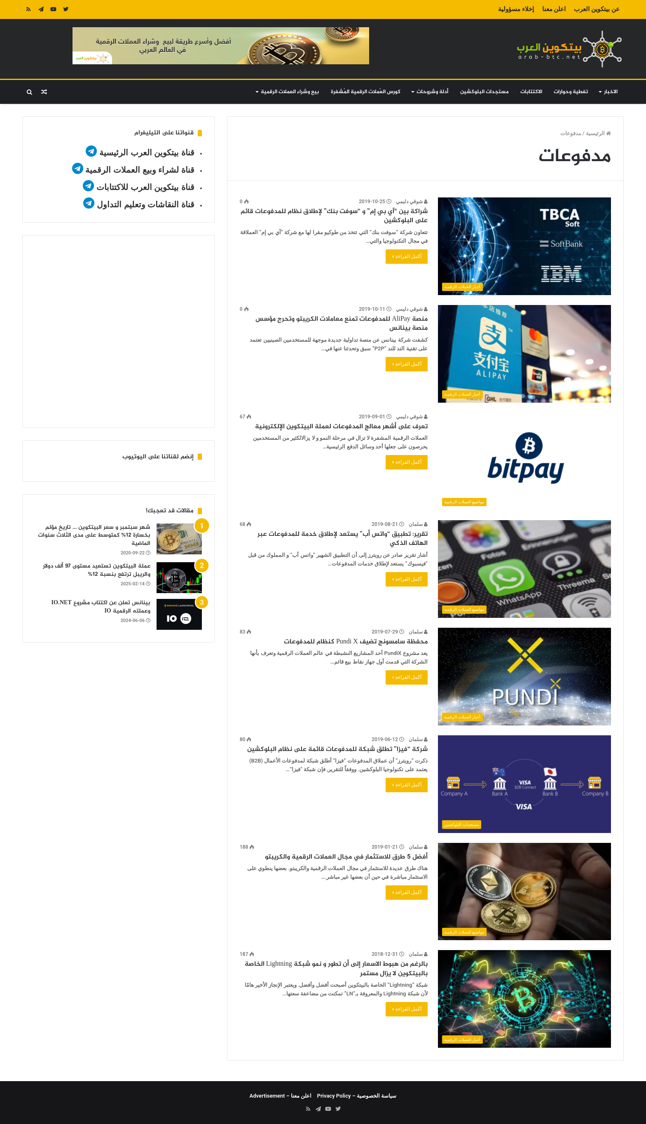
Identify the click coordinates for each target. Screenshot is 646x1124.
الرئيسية (598, 133)
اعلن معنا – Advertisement (281, 1096)
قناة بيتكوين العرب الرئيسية (146, 152)
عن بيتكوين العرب (596, 9)
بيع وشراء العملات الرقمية (290, 91)
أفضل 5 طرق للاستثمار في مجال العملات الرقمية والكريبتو (346, 857)
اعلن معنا (554, 9)
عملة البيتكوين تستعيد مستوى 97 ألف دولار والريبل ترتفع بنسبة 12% (96, 570)
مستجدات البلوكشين (484, 91)
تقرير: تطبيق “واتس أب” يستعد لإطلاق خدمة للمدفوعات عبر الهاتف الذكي (342, 539)
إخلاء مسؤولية (516, 9)
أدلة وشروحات (432, 91)
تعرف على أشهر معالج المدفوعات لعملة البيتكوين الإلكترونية (341, 426)
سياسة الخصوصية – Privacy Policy (357, 1096)
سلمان (418, 524)
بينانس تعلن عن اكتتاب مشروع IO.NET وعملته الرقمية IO (100, 607)
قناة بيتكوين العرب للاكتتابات (144, 187)
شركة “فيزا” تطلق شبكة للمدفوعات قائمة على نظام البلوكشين (337, 749)
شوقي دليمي (412, 201)
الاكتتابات (531, 91)
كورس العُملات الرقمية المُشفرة (365, 91)
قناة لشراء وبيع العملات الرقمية (139, 169)
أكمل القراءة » (406, 256)
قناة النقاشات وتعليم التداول (145, 204)
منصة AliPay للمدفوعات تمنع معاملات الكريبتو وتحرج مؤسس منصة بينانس (341, 324)
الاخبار (611, 91)
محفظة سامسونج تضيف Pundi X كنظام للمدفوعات (356, 642)
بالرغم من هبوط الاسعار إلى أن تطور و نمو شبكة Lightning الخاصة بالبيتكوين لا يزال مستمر (336, 969)
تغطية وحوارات (571, 91)
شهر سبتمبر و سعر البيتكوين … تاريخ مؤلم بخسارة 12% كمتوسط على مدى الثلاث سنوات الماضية (94, 535)
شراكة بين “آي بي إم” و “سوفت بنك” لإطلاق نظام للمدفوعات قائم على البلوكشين (334, 216)
